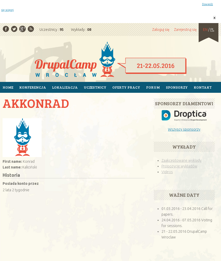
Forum (153, 87)
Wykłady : (81, 29)
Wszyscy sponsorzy (184, 129)
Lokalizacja (65, 87)
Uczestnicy (95, 87)
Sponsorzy (177, 87)
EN (205, 29)
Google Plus (22, 29)
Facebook (6, 29)
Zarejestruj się (185, 29)
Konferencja (32, 87)
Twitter (14, 29)
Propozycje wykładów (179, 166)
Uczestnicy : (52, 29)
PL (212, 29)
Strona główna (110, 59)
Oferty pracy (126, 87)
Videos (167, 172)
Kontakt (203, 87)
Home (8, 87)
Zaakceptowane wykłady (181, 160)
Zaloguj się (161, 29)
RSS (31, 29)
